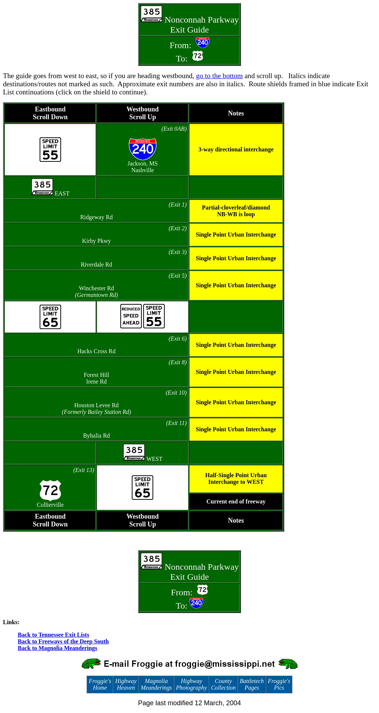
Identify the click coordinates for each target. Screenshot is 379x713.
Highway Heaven (126, 684)
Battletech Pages (252, 684)
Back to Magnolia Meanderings (57, 648)
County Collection (223, 684)
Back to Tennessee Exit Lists (53, 635)
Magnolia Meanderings (156, 684)
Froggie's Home (100, 684)
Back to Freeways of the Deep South (63, 641)
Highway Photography (191, 684)
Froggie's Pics (279, 684)
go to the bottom (219, 76)
